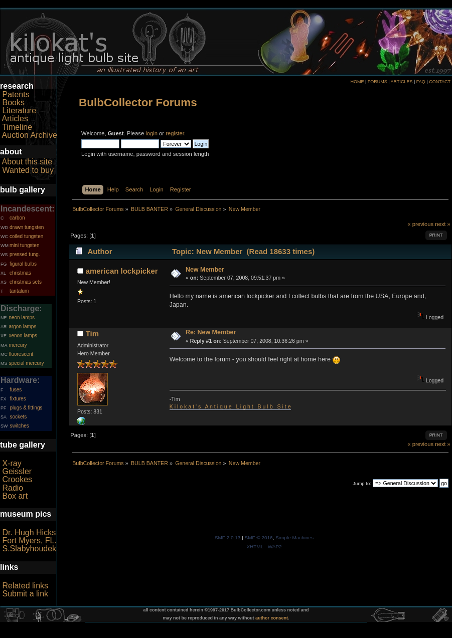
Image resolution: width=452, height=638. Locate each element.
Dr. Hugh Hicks (29, 532)
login (151, 133)
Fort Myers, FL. (29, 540)
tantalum (19, 291)
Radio (12, 488)
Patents (15, 94)
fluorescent (21, 354)
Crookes (17, 479)
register (175, 133)
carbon (17, 218)
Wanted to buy (28, 170)
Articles (15, 118)
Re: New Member (211, 332)
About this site (27, 161)
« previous (420, 224)
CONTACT (439, 81)
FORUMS (377, 81)
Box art (15, 496)
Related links (25, 585)
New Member (205, 269)
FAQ (420, 81)
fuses (16, 389)
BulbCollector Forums (138, 102)
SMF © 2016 (259, 537)
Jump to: (362, 483)
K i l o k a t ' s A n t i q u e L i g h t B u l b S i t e (230, 406)
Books (13, 102)
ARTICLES (402, 81)
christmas (20, 273)
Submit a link (25, 593)
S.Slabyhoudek (29, 548)
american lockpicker (122, 271)
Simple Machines (294, 537)
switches (19, 426)
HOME (357, 81)
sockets (18, 416)
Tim (92, 333)
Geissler (17, 471)
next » (442, 224)
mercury (18, 345)
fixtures (18, 398)
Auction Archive (29, 135)
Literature (19, 110)
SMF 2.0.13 (228, 537)
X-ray (11, 463)
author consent (271, 617)
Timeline (17, 127)
